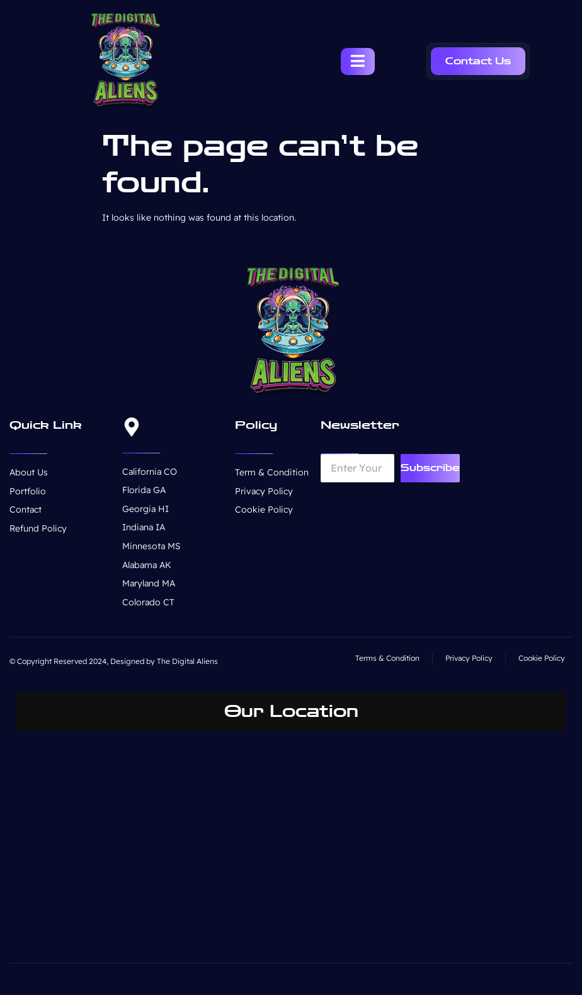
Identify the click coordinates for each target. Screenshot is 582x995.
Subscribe (430, 468)
